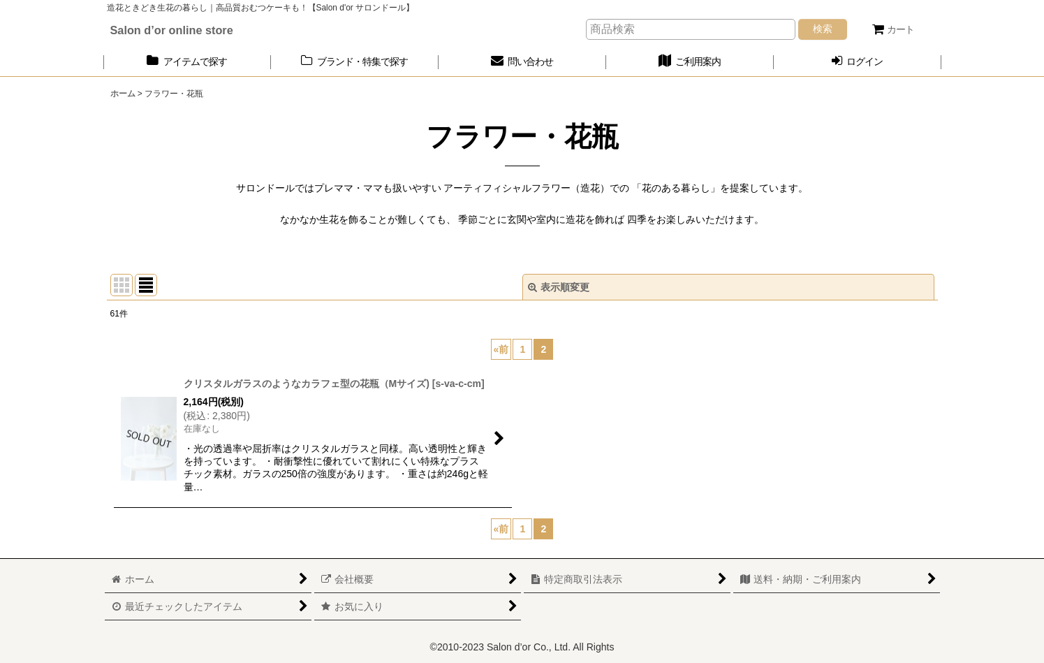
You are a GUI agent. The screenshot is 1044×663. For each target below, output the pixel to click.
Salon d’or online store (171, 30)
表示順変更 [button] (558, 287)
